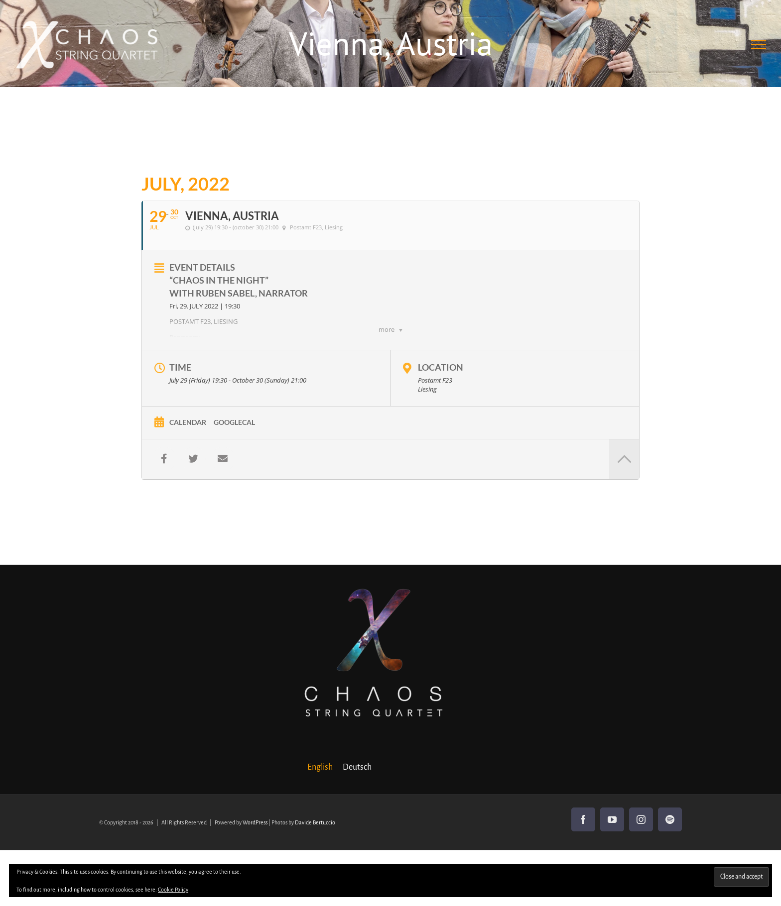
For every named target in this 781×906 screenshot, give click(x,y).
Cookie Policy (173, 890)
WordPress (255, 822)
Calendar (187, 422)
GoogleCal (234, 422)
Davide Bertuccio (315, 822)
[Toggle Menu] (759, 44)
